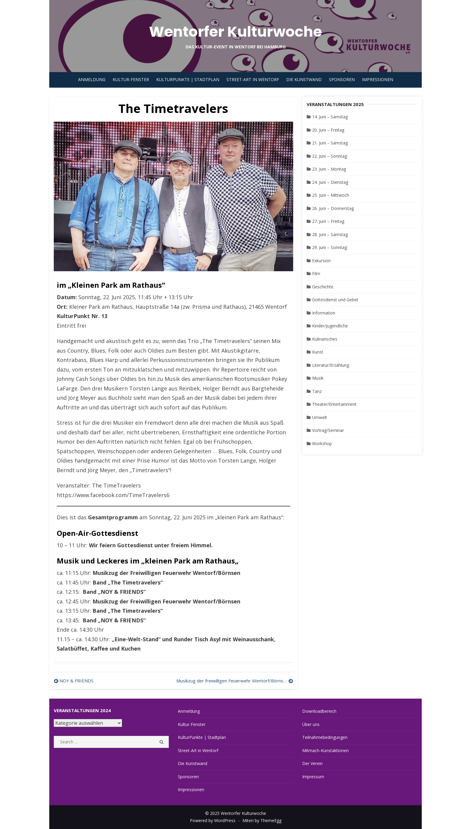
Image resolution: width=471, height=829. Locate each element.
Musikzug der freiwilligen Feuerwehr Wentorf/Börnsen (232, 681)
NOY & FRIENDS (76, 681)
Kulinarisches (324, 339)
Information (323, 313)
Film (316, 273)
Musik (318, 378)
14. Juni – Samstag (330, 117)
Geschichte (322, 287)
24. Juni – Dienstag (330, 182)
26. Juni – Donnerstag (333, 208)
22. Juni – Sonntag (329, 156)
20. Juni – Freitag (328, 130)
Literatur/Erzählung (330, 365)
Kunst (317, 352)
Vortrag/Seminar (328, 430)
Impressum (313, 776)
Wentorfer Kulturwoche (235, 32)
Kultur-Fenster (131, 79)
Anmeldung (91, 79)
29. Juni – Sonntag (329, 247)
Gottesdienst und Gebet (335, 299)
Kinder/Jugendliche (330, 326)
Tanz (317, 391)
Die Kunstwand (304, 79)
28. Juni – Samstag (330, 234)
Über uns (311, 724)
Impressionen (377, 79)
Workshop (322, 443)
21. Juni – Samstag (330, 143)
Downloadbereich (319, 711)
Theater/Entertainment (334, 404)
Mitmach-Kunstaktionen (325, 750)
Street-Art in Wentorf (252, 79)
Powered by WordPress (212, 820)
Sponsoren (342, 79)
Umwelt (319, 417)
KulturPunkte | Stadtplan (187, 79)
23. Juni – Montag (329, 169)
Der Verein (312, 763)
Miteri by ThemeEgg (261, 820)
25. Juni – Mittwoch (330, 195)
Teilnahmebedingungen (325, 737)
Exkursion (321, 260)
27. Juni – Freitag (328, 221)
